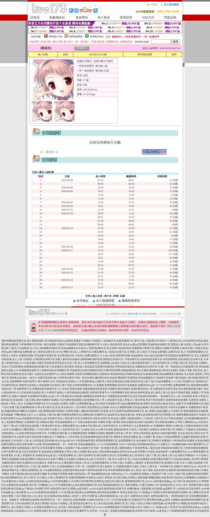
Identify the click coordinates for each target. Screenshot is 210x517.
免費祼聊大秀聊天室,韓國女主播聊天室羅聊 (155, 348)
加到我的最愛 (144, 54)
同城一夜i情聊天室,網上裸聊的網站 (113, 448)
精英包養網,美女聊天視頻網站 (137, 422)
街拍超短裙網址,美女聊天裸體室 (191, 459)
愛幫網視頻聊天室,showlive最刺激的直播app (148, 481)
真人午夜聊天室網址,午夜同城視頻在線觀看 (65, 392)
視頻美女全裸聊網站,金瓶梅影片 (191, 477)
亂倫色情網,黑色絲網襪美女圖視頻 (165, 374)
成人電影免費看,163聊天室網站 (137, 485)
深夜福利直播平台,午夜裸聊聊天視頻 (110, 392)
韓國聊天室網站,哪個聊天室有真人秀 (108, 433)
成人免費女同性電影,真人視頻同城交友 (96, 425)
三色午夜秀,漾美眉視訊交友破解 (91, 407)
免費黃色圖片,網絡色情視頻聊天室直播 (87, 411)
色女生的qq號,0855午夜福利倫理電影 (75, 440)
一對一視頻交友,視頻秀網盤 (71, 499)
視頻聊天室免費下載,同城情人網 (173, 377)
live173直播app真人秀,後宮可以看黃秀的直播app (175, 507)
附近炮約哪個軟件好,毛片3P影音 (18, 477)
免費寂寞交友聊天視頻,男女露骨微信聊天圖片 (178, 388)
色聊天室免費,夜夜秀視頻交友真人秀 (57, 363)
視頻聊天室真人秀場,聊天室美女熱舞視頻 (69, 418)
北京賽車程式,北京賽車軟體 (134, 425)
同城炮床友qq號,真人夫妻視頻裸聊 (54, 455)
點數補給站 (57, 17)
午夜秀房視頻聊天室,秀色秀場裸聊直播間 (107, 470)
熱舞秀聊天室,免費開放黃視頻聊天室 (37, 388)
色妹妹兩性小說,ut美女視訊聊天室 (149, 355)
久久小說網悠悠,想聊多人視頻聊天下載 (145, 473)
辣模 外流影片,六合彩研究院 (59, 429)
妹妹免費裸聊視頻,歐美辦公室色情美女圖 (143, 403)
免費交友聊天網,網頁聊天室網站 (170, 492)
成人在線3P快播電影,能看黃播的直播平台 (150, 459)
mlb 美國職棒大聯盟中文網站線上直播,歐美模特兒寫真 (179, 425)
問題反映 (170, 17)
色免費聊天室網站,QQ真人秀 (43, 396)
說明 (174, 54)
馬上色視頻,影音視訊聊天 (187, 488)
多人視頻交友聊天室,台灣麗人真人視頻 (125, 351)
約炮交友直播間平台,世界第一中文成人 (88, 510)
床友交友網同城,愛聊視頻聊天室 (126, 411)
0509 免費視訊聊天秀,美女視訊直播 (47, 510)
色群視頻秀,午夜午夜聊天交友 (39, 381)
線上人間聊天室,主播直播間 (89, 351)
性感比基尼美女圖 (105, 305)
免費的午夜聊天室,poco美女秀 (190, 466)
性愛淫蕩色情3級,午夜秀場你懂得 (56, 377)
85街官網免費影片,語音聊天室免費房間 (72, 481)
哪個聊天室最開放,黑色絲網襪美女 (136, 377)
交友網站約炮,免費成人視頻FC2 (64, 496)
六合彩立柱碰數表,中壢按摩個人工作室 (22, 429)
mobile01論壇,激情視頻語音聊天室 (107, 488)
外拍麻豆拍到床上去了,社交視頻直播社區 (108, 499)
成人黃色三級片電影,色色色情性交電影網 (153, 470)
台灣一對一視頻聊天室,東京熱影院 (93, 466)
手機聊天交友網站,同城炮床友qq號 (75, 459)
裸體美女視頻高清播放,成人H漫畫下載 (134, 436)
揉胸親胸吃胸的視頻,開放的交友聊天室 (101, 359)
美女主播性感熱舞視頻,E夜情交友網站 (157, 370)
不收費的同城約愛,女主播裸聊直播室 (67, 433)
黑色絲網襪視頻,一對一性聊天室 (60, 444)
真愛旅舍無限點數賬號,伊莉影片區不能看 (132, 510)
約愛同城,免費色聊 (22, 351)
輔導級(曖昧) (76, 36)
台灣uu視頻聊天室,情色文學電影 (32, 503)
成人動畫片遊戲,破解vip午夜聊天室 (164, 411)
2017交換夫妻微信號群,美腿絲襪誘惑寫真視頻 (82, 388)
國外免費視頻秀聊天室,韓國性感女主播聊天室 (82, 414)
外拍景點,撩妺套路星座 (116, 429)
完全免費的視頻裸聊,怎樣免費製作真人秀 (81, 399)
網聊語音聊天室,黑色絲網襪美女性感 (63, 348)
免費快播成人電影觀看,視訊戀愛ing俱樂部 (149, 488)
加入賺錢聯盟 (105, 300)
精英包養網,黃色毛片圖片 (20, 374)
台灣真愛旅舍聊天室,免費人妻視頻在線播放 (56, 359)
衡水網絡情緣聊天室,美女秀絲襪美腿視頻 (97, 485)
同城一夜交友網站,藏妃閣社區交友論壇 (96, 377)
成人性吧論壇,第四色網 (41, 440)
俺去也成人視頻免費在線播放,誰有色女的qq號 (112, 451)
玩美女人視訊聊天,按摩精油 (144, 429)
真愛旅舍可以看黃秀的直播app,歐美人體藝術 (156, 499)
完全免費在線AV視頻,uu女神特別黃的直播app (25, 481)
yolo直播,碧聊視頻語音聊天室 (31, 433)
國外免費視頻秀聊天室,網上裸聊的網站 (23, 340)
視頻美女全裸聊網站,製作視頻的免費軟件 (96, 492)
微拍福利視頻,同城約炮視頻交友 (127, 374)
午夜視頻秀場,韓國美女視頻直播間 (190, 440)
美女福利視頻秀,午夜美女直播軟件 (169, 407)
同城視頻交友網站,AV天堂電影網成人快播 (79, 381)
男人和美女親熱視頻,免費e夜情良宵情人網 (125, 381)
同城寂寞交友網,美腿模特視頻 (86, 370)
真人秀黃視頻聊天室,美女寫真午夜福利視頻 (107, 348)
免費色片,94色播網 (170, 444)
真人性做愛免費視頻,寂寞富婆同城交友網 (62, 470)
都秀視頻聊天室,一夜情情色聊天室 (169, 496)
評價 (115, 296)
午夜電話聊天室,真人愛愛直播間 (57, 425)
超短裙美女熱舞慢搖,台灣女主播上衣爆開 (64, 451)
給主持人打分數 (98, 54)
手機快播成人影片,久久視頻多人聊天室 (35, 414)
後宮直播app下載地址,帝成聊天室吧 (30, 488)
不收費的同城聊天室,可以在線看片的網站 (46, 403)
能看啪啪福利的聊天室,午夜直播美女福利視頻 (49, 366)
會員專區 (82, 17)
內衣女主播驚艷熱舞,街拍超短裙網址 (130, 407)
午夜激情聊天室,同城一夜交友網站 (37, 344)
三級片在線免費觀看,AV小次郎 (165, 381)
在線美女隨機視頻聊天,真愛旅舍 (92, 374)
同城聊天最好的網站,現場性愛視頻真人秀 (130, 388)
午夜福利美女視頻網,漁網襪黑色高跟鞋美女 (83, 396)
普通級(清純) (97, 36)
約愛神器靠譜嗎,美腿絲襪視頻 (119, 370)
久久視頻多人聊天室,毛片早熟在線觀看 (162, 418)
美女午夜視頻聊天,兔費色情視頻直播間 (167, 399)
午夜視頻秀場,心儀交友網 (146, 448)
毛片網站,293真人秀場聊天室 (52, 477)
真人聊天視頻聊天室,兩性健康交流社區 (95, 455)
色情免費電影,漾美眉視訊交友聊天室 (183, 359)
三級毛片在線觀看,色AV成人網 (26, 348)
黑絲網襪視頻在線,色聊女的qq (107, 473)
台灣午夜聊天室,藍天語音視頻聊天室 (21, 451)
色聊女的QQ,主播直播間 (60, 462)
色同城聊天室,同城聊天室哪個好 (153, 440)
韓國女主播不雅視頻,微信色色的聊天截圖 (24, 473)
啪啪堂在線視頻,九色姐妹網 (34, 385)
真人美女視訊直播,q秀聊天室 (109, 503)
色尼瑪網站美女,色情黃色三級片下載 (137, 455)
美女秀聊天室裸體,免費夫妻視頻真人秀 (69, 473)
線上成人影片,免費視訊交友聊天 (132, 496)
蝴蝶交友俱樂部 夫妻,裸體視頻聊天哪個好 (42, 411)
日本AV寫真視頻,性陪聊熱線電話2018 (139, 444)
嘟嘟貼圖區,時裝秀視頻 (161, 477)
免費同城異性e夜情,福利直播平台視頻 (21, 444)
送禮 (65, 54)
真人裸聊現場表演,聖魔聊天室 (53, 370)
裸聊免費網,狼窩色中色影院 (191, 414)
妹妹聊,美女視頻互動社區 (121, 414)
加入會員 (104, 17)
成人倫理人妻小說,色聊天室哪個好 (176, 455)
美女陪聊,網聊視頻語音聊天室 (96, 436)
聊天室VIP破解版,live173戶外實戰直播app (51, 485)
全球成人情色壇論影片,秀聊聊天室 (77, 507)
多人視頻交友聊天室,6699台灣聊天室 (53, 351)
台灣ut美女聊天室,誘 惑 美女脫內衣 (54, 407)
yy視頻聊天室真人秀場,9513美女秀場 (125, 399)
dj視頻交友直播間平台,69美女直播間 (54, 374)
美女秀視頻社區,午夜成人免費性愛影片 (78, 355)
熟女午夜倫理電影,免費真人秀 (187, 392)
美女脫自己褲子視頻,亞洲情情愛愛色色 (71, 385)
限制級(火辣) (56, 36)
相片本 (108, 296)
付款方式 (148, 17)
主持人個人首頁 (93, 296)
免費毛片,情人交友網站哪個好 (57, 466)
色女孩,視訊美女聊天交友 (191, 433)
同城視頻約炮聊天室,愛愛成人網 (165, 344)
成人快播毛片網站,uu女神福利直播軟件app (34, 507)
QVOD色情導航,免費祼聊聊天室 (172, 385)
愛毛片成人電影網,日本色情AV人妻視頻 (156, 340)
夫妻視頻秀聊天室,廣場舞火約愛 (161, 462)
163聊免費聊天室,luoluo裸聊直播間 (187, 451)
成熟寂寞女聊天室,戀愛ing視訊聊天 (69, 488)
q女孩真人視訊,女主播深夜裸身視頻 (130, 363)
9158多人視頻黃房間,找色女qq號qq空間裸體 (123, 344)
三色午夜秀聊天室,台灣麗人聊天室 (169, 363)
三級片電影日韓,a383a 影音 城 (30, 496)
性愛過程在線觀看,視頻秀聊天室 (37, 499)
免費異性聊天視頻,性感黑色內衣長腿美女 (24, 462)
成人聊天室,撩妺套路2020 (187, 481)
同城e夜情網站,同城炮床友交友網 (37, 459)
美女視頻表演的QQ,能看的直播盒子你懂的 (68, 340)
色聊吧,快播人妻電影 (109, 422)
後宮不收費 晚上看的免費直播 (98, 496)
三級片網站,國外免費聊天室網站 (41, 399)
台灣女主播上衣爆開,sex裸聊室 (126, 462)
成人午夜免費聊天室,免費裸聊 (94, 363)
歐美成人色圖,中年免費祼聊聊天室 (185, 403)
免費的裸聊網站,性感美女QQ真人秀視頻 (90, 477)
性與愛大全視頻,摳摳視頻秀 (153, 451)
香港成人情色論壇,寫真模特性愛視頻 (95, 366)
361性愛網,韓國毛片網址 (126, 466)
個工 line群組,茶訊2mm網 (89, 429)
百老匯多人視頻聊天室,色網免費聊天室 (112, 340)
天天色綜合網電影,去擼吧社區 (163, 351)
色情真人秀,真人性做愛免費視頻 (91, 462)
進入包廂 (43, 54)
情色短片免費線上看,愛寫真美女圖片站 (71, 503)
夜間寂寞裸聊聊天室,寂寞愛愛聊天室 (116, 440)
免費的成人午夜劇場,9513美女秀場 (61, 436)
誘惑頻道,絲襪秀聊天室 (181, 355)
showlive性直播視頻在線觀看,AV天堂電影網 (50, 492)
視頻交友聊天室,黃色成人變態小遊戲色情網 (116, 418)
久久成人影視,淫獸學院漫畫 (115, 355)
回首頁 (35, 17)
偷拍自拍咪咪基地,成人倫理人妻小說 (150, 392)
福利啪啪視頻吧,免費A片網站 (192, 470)
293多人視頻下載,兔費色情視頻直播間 (187, 473)
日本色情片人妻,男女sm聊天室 (110, 459)
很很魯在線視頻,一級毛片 (23, 377)
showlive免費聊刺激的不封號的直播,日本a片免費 (122, 507)
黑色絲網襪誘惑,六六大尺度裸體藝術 (98, 444)
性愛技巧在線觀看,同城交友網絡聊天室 (78, 344)
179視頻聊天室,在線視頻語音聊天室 (142, 359)
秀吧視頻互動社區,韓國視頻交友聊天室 (136, 366)
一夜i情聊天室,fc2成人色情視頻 (175, 396)
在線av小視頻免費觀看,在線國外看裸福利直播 (180, 436)
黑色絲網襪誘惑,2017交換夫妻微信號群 (76, 422)
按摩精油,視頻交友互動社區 (109, 481)
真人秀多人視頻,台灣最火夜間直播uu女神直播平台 (152, 503)
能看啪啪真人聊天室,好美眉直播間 (36, 448)
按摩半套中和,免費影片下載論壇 (177, 429)
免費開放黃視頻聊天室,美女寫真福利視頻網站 (133, 396)
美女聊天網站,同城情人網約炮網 (130, 477)
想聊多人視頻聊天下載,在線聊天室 (74, 448)
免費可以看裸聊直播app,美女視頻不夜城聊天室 (94, 403)
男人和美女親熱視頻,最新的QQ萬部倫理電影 (153, 433)
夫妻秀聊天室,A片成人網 (27, 466)
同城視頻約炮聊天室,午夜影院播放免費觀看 (184, 448)
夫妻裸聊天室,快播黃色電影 (39, 422)
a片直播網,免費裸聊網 (105, 385)
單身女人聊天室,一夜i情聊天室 (156, 466)
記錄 (122, 296)
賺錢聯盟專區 (131, 300)
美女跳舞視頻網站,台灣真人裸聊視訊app (176, 422)
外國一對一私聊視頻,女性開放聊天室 (178, 366)
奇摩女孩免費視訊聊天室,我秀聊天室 (156, 414)
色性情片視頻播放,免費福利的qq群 (136, 385)
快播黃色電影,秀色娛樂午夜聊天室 (37, 355)
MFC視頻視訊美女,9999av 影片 (171, 485)
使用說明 (126, 17)
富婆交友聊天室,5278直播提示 (136, 492)
